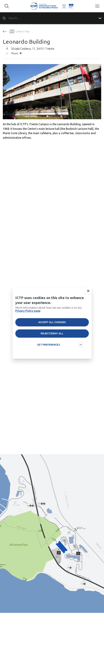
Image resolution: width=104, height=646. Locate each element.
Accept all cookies (52, 322)
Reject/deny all (52, 333)
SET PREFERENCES (48, 344)
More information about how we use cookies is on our (48, 309)
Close (88, 290)
